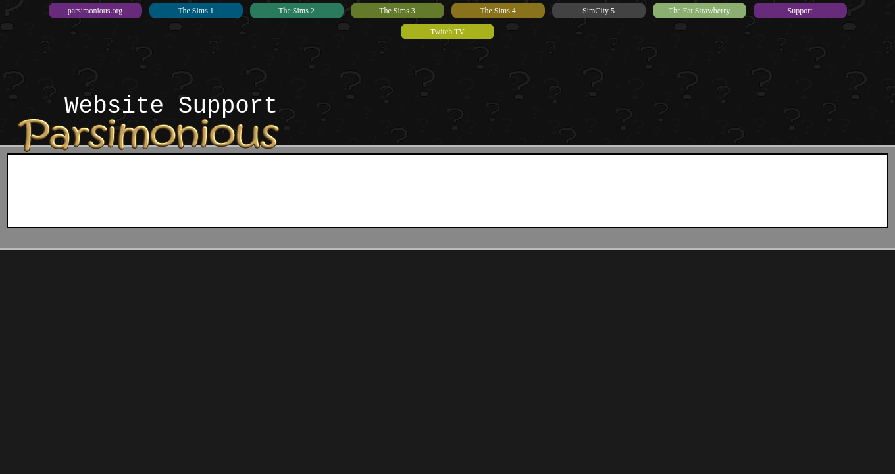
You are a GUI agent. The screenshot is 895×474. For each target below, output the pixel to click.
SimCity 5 (598, 10)
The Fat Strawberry (699, 10)
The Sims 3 (397, 10)
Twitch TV (447, 31)
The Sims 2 (296, 10)
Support (799, 10)
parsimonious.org (95, 10)
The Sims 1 (196, 10)
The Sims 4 (498, 10)
